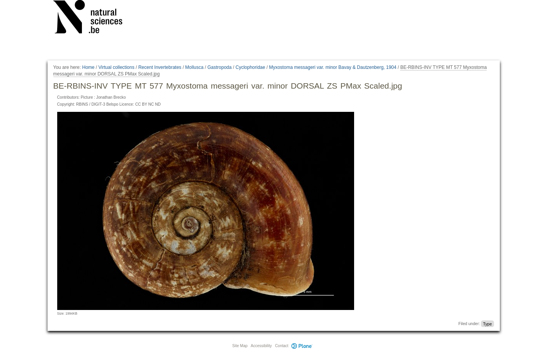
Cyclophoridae (250, 67)
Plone (302, 346)
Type (487, 323)
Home (88, 67)
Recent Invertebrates (159, 67)
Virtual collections (117, 67)
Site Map (239, 346)
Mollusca (194, 67)
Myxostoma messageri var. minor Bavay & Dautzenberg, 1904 (332, 67)
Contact (281, 346)
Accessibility (261, 346)
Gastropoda (219, 67)
